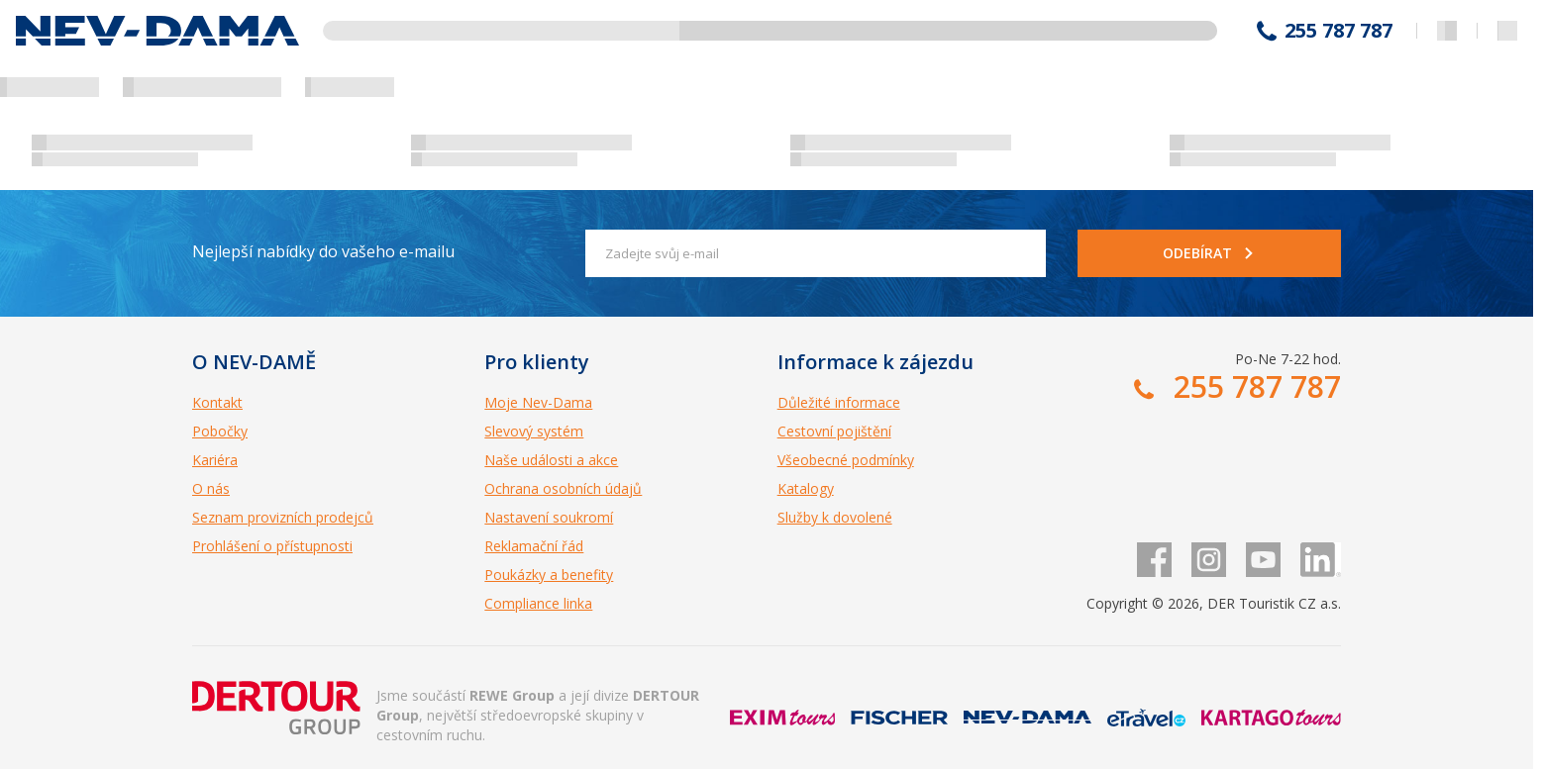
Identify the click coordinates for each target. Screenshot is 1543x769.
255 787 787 (1338, 31)
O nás (211, 488)
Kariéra (215, 459)
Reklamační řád (533, 545)
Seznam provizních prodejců (282, 517)
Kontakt (217, 402)
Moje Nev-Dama (538, 402)
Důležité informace (838, 402)
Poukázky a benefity (548, 574)
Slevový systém (533, 431)
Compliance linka (538, 603)
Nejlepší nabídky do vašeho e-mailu (323, 251)
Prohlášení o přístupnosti (272, 545)
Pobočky (220, 431)
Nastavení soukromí (548, 517)
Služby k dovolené (834, 517)
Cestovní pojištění (834, 431)
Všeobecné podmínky (845, 459)
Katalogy (805, 488)
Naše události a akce (551, 459)
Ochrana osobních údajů (563, 488)
